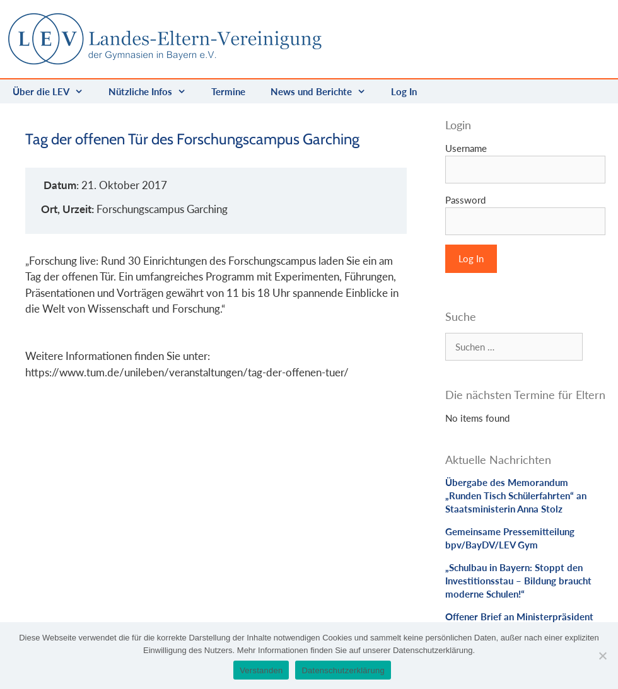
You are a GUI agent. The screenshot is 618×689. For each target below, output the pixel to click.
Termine (228, 91)
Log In (404, 91)
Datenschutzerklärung (342, 670)
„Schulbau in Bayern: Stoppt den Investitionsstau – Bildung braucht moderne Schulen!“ (518, 580)
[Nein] (602, 655)
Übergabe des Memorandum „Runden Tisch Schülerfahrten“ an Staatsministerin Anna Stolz (515, 495)
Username (466, 148)
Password (465, 200)
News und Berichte (324, 91)
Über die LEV (54, 91)
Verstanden (261, 670)
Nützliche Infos (153, 91)
